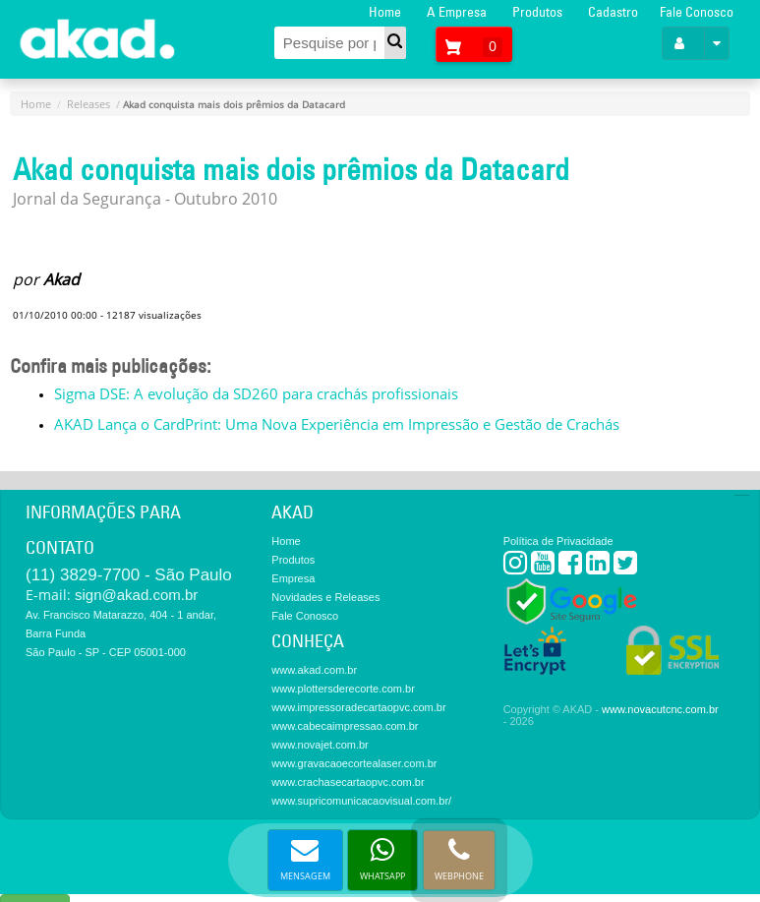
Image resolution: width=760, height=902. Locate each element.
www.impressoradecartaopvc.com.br (358, 707)
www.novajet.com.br (319, 745)
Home (385, 12)
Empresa (293, 578)
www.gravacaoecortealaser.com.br (354, 763)
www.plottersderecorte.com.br (343, 688)
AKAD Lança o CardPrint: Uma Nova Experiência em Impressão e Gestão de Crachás (336, 424)
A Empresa (457, 12)
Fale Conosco (696, 12)
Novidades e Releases (325, 597)
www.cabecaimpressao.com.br (344, 726)
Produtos (537, 12)
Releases (88, 103)
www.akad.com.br (314, 670)
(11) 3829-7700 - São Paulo (129, 575)
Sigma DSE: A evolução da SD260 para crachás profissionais (256, 393)
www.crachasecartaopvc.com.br (347, 782)
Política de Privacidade (558, 541)
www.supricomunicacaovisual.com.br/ (361, 801)
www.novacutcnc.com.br (660, 709)
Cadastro (613, 12)
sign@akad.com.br (136, 594)
